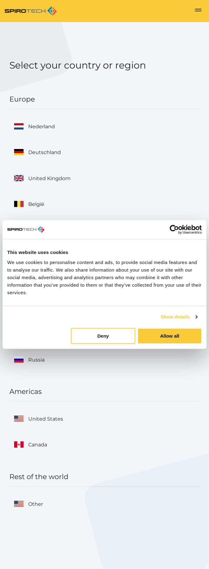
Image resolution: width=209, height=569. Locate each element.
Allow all (169, 336)
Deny (103, 336)
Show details (175, 316)
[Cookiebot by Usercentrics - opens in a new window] (174, 229)
